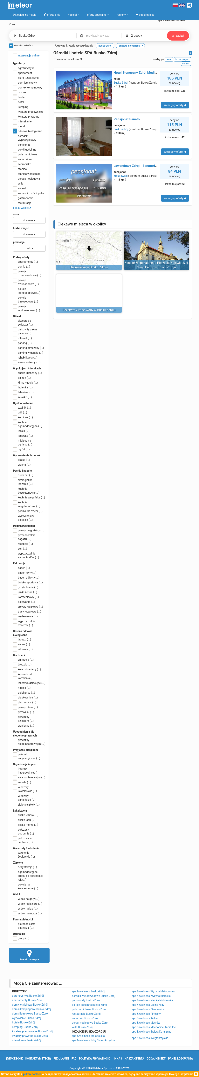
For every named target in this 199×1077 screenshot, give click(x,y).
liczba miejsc (21, 228)
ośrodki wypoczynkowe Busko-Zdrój (93, 995)
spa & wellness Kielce (145, 1018)
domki (21, 267)
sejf (20, 549)
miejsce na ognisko (22, 442)
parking (22, 343)
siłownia (23, 649)
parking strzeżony (28, 348)
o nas (118, 1058)
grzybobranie (25, 587)
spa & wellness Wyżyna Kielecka (151, 995)
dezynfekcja (25, 867)
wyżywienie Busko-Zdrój (26, 1018)
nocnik (22, 688)
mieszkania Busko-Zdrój (26, 1040)
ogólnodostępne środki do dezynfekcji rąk (28, 875)
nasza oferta (134, 1058)
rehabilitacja (25, 358)
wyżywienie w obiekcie (23, 517)
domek (19, 92)
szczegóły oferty (175, 105)
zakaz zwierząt (26, 362)
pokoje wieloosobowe (26, 308)
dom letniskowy (25, 83)
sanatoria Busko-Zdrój (85, 1018)
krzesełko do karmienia (24, 676)
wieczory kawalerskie (25, 789)
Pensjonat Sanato (127, 119)
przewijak (23, 712)
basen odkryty (26, 578)
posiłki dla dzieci (28, 511)
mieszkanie (22, 121)
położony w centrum (23, 840)
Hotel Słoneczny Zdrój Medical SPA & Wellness (148, 73)
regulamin (61, 1058)
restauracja (22, 203)
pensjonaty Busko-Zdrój (86, 1000)
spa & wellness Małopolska (88, 1035)
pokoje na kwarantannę (25, 886)
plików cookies (32, 1074)
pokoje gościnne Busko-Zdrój (89, 1004)
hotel (18, 102)
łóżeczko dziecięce (29, 683)
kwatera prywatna (26, 117)
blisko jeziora (25, 815)
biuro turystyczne (26, 78)
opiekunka (24, 693)
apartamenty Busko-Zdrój (27, 1000)
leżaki (21, 431)
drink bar (23, 475)
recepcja (23, 544)
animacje (23, 660)
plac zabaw (24, 702)
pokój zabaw (25, 707)
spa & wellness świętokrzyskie (150, 1038)
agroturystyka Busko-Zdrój (28, 995)
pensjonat (21, 145)
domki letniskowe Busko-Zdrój (30, 1013)
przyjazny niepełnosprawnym (29, 741)
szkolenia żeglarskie (24, 854)
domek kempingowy (27, 87)
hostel (19, 97)
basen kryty (24, 573)
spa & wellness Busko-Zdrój (88, 991)
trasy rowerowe (27, 611)
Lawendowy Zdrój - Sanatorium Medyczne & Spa (149, 166)
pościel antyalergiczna (26, 756)
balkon (22, 378)
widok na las (25, 909)
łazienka (23, 387)
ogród (21, 449)
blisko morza (25, 825)
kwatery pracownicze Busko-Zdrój (32, 1031)
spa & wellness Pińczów (146, 1013)
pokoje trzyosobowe (25, 299)
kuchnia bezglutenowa (26, 490)
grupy (21, 938)
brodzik (22, 664)
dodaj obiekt (156, 1058)
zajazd (19, 188)
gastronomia (23, 198)
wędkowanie (25, 616)
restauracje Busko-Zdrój (86, 1013)
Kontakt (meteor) (38, 1058)
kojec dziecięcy (27, 669)
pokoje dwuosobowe (26, 282)
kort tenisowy (26, 597)
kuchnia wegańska (29, 497)
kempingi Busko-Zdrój (25, 1026)
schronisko (22, 164)
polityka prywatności (95, 1058)
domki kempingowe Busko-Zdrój (31, 1009)
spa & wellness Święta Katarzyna (151, 1031)
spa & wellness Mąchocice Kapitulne (154, 1027)
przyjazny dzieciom (23, 718)
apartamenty (25, 262)
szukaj (178, 35)
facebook (14, 1058)
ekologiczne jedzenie (23, 481)
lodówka (23, 436)
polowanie (24, 602)
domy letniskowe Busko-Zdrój (30, 1004)
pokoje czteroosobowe (27, 273)
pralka (21, 460)
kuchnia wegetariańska (26, 504)
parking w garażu (28, 353)
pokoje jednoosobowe (26, 290)
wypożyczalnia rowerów (24, 623)
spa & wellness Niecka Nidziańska (152, 1000)
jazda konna (25, 592)
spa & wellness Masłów (146, 1022)
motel (19, 126)
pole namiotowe (25, 154)
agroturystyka (23, 68)
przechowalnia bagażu (24, 537)
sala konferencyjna (29, 777)
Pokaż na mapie (29, 955)
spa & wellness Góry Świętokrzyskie (93, 1040)
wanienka (23, 726)
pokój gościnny (24, 150)
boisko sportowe (28, 582)
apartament (22, 73)
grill (20, 412)
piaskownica (25, 697)
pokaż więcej (22, 207)
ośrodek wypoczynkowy (24, 137)
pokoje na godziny (29, 530)
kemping (20, 107)
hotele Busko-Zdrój (23, 1022)
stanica (20, 169)
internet (22, 338)
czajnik (22, 408)
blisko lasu (24, 820)
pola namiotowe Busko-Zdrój (89, 1009)
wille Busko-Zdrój (82, 1027)
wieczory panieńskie (24, 797)
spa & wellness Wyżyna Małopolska (153, 991)
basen (21, 568)
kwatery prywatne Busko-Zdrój (30, 1035)
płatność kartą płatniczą (24, 925)
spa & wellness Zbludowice (148, 1009)
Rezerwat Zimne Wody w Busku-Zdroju (88, 310)
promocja (18, 242)
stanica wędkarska (26, 174)
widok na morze (27, 913)
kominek (23, 417)
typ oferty (19, 63)
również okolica (21, 45)
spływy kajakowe (28, 607)
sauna (21, 644)
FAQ (74, 1058)
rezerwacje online (26, 56)
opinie (186, 63)
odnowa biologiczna (27, 131)
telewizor (23, 392)
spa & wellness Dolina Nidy (148, 1004)
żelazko (22, 397)
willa (18, 183)
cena (16, 214)
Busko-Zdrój (121, 82)
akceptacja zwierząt (23, 322)
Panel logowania (180, 1058)
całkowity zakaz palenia (25, 331)
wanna (22, 465)
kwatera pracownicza (28, 112)
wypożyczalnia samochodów (26, 555)
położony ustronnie (23, 831)
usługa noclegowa (26, 179)
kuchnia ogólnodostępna (27, 424)
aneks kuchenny (27, 373)
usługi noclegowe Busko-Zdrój (90, 1022)
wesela (22, 782)
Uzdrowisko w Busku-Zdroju (89, 267)
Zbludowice (121, 175)
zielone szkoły (26, 805)
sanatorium (22, 159)
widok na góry (26, 899)
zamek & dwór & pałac (29, 193)
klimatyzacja (25, 383)
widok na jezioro (27, 904)
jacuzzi (22, 639)
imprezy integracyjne (25, 770)
